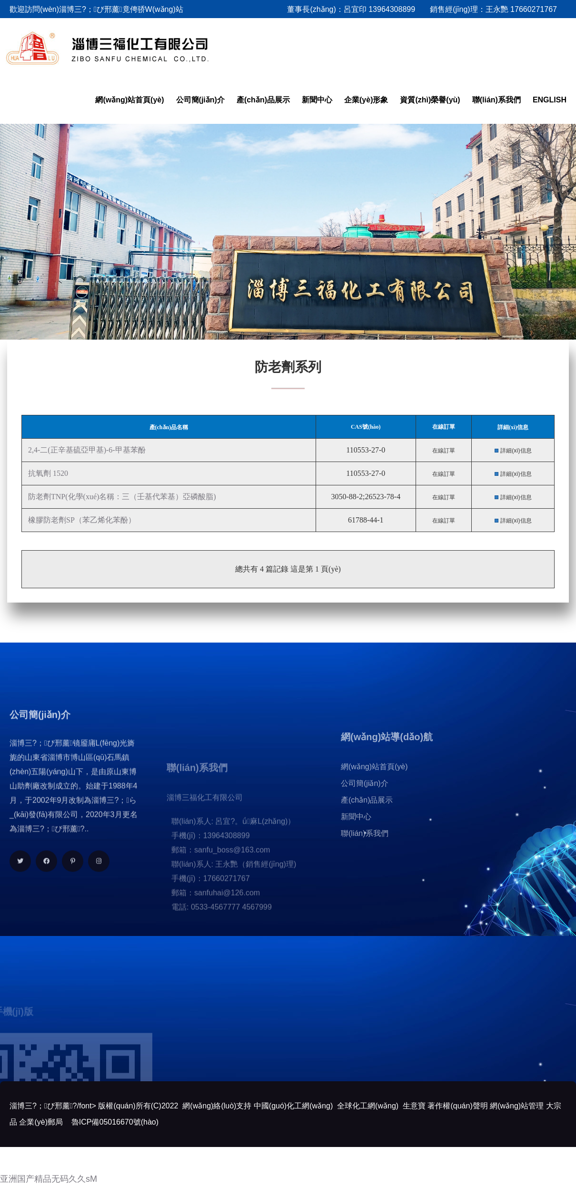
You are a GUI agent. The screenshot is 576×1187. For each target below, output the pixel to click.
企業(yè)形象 (366, 100)
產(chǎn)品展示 (263, 100)
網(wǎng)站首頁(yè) (129, 100)
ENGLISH (549, 100)
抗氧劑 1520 (47, 473)
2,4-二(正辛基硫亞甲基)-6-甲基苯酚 (86, 450)
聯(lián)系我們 (496, 100)
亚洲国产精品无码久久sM (48, 1179)
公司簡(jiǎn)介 (200, 100)
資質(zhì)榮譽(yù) (430, 100)
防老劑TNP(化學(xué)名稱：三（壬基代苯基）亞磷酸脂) (121, 497)
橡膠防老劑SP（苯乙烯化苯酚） (81, 520)
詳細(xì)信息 (515, 450)
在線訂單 (443, 450)
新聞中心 (317, 100)
